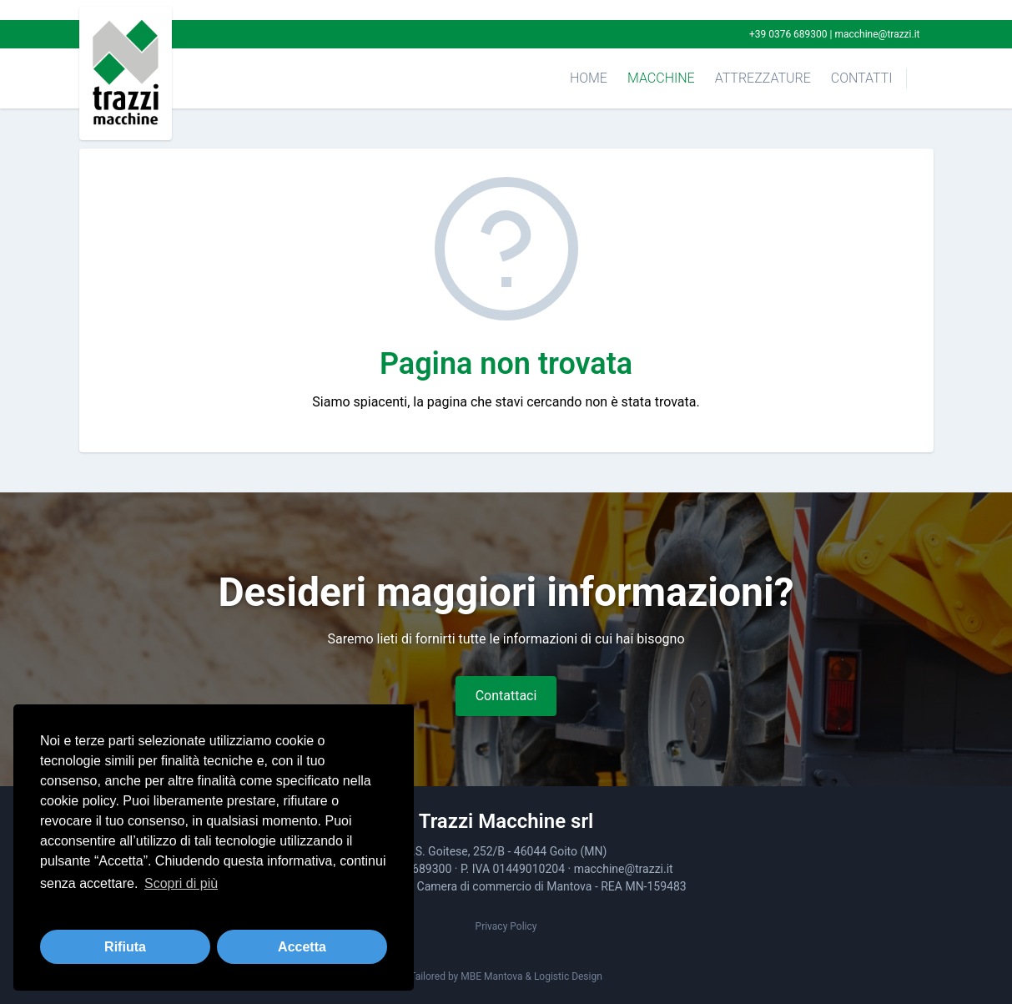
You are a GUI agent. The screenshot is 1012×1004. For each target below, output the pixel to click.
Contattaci (506, 696)
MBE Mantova (491, 976)
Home (588, 78)
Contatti (862, 78)
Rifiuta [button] (125, 947)
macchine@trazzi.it (876, 34)
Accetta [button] (302, 947)
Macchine (661, 78)
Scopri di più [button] (181, 883)
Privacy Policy (506, 926)
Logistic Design (568, 976)
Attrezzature (763, 78)
